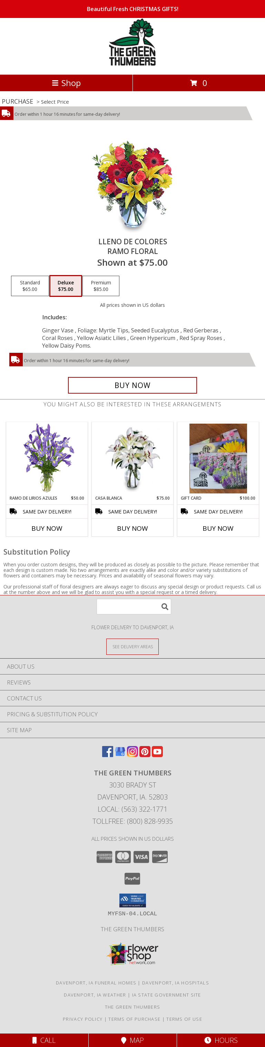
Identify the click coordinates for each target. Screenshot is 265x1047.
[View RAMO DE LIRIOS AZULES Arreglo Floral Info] (47, 459)
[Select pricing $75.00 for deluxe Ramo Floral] (65, 286)
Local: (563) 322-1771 (132, 809)
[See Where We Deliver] (132, 646)
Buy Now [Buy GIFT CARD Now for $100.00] (218, 528)
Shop (66, 82)
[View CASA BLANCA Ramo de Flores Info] (132, 458)
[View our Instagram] (132, 755)
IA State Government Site (166, 995)
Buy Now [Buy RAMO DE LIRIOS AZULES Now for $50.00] (46, 528)
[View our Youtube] (157, 755)
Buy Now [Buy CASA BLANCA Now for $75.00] (132, 528)
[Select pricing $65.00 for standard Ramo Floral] (30, 286)
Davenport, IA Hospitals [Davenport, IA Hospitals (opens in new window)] (175, 983)
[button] (132, 900)
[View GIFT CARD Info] (218, 458)
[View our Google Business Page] (120, 755)
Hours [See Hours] (221, 1040)
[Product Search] (134, 606)
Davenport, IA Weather (95, 995)
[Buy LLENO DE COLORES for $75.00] (132, 385)
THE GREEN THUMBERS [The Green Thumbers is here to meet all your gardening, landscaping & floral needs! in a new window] (132, 929)
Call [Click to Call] (44, 1040)
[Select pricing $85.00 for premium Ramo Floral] (101, 286)
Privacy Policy (82, 1019)
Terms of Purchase (134, 1019)
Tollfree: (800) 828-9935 (132, 821)
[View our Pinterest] (144, 755)
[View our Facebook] (107, 755)
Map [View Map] (132, 1040)
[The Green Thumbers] (132, 64)
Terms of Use (184, 1019)
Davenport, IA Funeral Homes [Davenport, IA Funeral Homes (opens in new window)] (96, 983)
